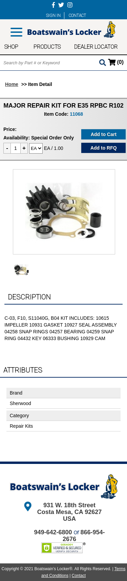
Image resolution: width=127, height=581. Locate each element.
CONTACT (77, 15)
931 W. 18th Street (69, 505)
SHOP (11, 47)
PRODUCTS (47, 47)
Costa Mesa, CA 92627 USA (69, 515)
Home (11, 84)
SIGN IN (53, 15)
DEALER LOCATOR (96, 47)
